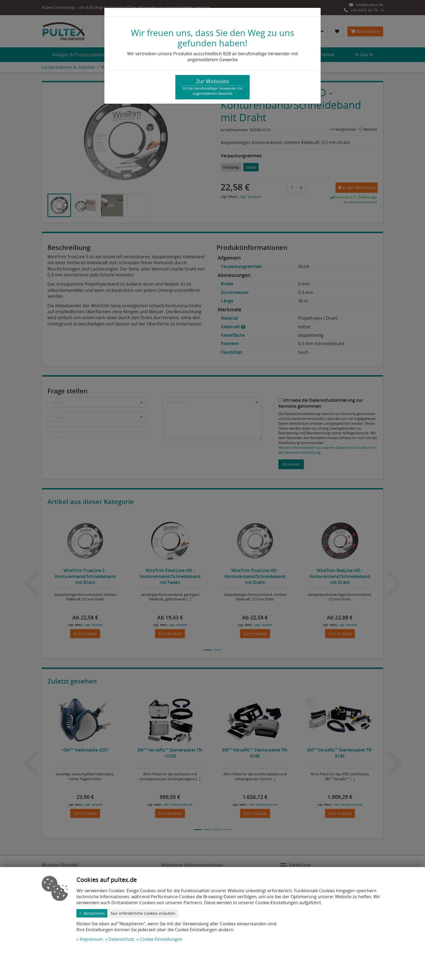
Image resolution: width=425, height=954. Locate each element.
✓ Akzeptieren (92, 913)
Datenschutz (121, 939)
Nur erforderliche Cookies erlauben (143, 913)
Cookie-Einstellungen (161, 939)
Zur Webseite (212, 87)
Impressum (91, 939)
